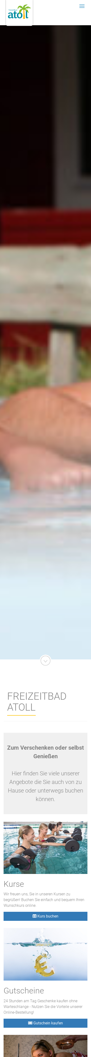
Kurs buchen (45, 916)
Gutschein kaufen (45, 1023)
